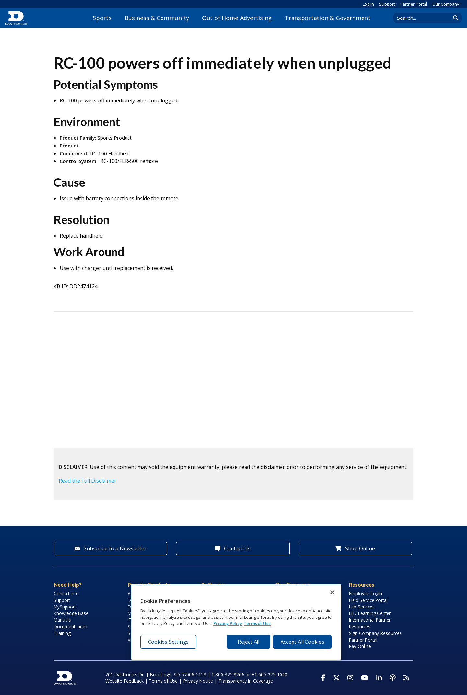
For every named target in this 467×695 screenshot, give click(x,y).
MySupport (65, 607)
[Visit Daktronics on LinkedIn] (379, 678)
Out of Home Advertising (237, 18)
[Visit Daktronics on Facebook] (323, 678)
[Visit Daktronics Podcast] (393, 678)
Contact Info (66, 593)
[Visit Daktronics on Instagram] (350, 678)
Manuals (62, 620)
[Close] (332, 592)
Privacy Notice (198, 681)
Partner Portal (413, 4)
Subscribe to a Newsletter (111, 548)
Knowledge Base (71, 613)
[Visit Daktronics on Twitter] (336, 678)
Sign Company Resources (375, 633)
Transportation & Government (328, 18)
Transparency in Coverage (245, 681)
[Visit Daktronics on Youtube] (364, 678)
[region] (236, 622)
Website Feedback (124, 681)
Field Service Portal (368, 600)
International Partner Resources (370, 623)
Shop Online (355, 548)
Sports (102, 18)
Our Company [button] (445, 4)
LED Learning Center (370, 613)
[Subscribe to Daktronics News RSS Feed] (406, 678)
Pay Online (360, 646)
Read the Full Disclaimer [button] (87, 480)
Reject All (248, 641)
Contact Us (233, 548)
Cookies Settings (168, 641)
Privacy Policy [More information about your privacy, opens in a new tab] (227, 623)
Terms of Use (163, 681)
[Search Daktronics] (425, 18)
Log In (368, 4)
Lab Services (362, 607)
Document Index (71, 626)
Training (62, 633)
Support (387, 4)
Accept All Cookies (302, 641)
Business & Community (157, 18)
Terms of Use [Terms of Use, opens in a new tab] (257, 623)
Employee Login (365, 593)
